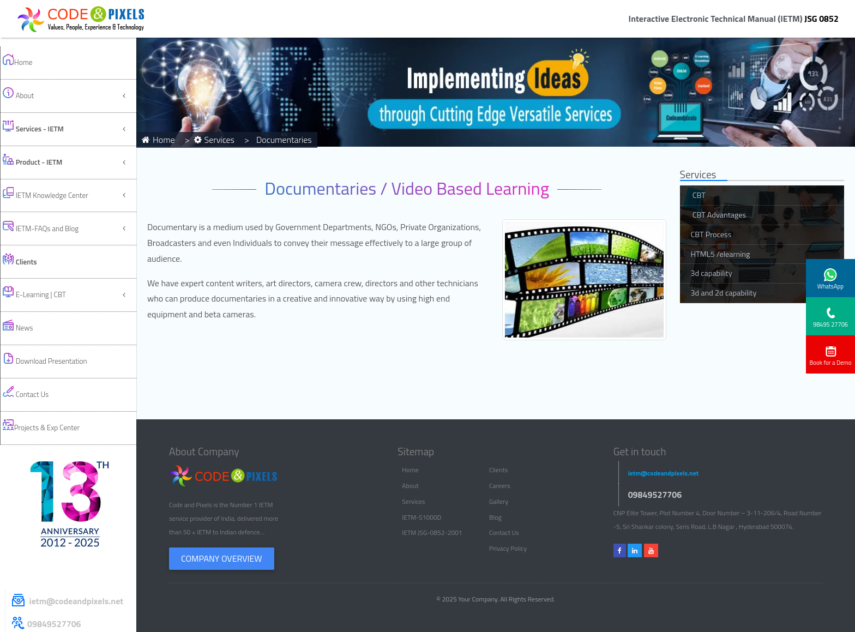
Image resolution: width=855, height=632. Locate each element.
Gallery (498, 501)
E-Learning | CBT (47, 209)
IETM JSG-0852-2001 (432, 532)
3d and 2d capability (724, 293)
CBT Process (711, 234)
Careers (499, 485)
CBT (698, 195)
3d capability (711, 273)
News (27, 230)
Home (27, 57)
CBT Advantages (718, 215)
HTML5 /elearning (720, 254)
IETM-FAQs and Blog (54, 165)
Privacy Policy (508, 548)
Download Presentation (60, 252)
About (28, 79)
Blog (495, 517)
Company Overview (221, 558)
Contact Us (36, 274)
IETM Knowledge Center (60, 144)
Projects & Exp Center (55, 296)
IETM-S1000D (421, 517)
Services (413, 501)
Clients (498, 470)
